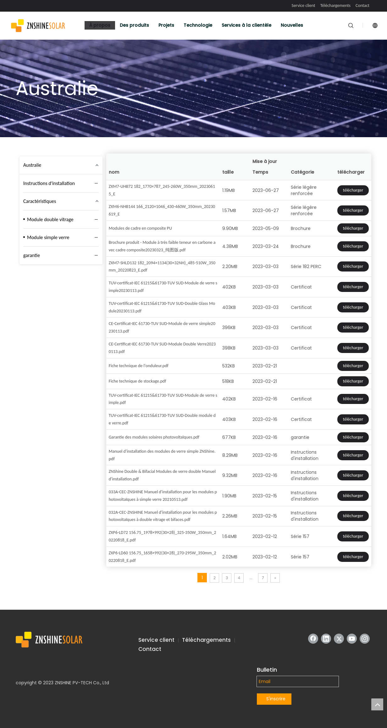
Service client (303, 5)
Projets (166, 25)
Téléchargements (335, 5)
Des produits (134, 25)
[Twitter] (339, 639)
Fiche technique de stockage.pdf (137, 381)
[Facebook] (313, 639)
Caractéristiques (39, 201)
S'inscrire (275, 699)
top (377, 704)
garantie (31, 255)
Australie (32, 165)
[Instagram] (365, 639)
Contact (362, 5)
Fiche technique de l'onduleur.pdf (139, 365)
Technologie (198, 25)
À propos (99, 25)
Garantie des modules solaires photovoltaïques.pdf (154, 437)
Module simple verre (48, 237)
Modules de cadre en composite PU (140, 228)
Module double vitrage (50, 219)
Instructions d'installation (49, 183)
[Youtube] (352, 639)
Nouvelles (292, 25)
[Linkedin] (326, 639)
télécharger (353, 190)
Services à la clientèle (246, 25)
